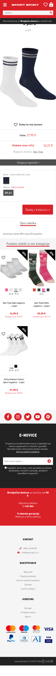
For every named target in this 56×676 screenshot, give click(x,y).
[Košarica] (50, 4)
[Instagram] (18, 427)
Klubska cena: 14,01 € (14, 327)
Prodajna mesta (28, 622)
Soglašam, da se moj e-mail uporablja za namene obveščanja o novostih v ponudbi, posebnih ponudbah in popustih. (29, 481)
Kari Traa (38, 162)
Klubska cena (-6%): (23, 156)
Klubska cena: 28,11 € (41, 327)
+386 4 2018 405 (30, 558)
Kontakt (28, 618)
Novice (28, 627)
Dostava (28, 595)
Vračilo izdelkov (28, 599)
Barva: (16, 185)
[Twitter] (28, 427)
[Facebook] (8, 427)
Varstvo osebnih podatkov (27, 462)
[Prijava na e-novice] (49, 471)
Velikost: (13, 197)
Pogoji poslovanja (28, 586)
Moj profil (28, 582)
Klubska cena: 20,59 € (14, 403)
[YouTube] (37, 427)
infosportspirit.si (30, 563)
